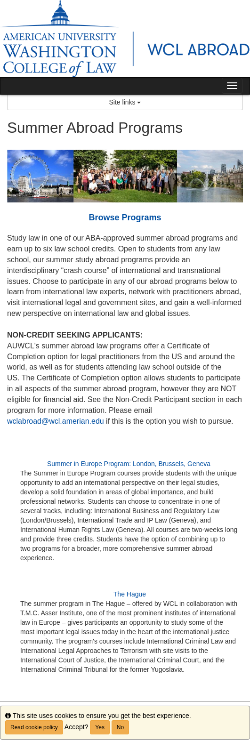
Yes (100, 727)
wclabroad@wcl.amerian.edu (55, 421)
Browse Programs (125, 217)
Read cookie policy (34, 727)
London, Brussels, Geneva (172, 463)
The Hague (129, 594)
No (120, 727)
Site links (125, 102)
